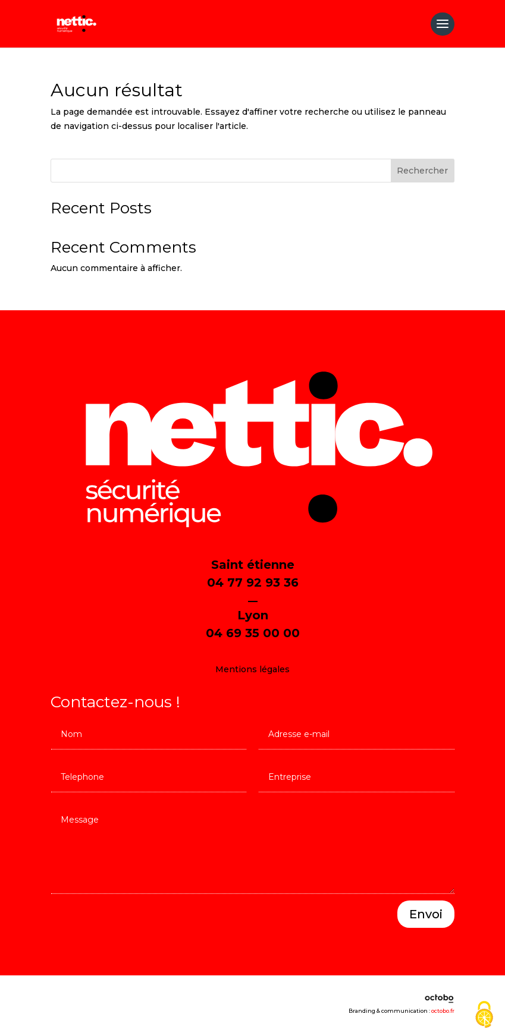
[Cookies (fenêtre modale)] (484, 1015)
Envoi (426, 914)
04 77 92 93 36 (253, 582)
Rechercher (422, 170)
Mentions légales (252, 669)
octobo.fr (442, 1010)
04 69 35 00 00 (253, 633)
